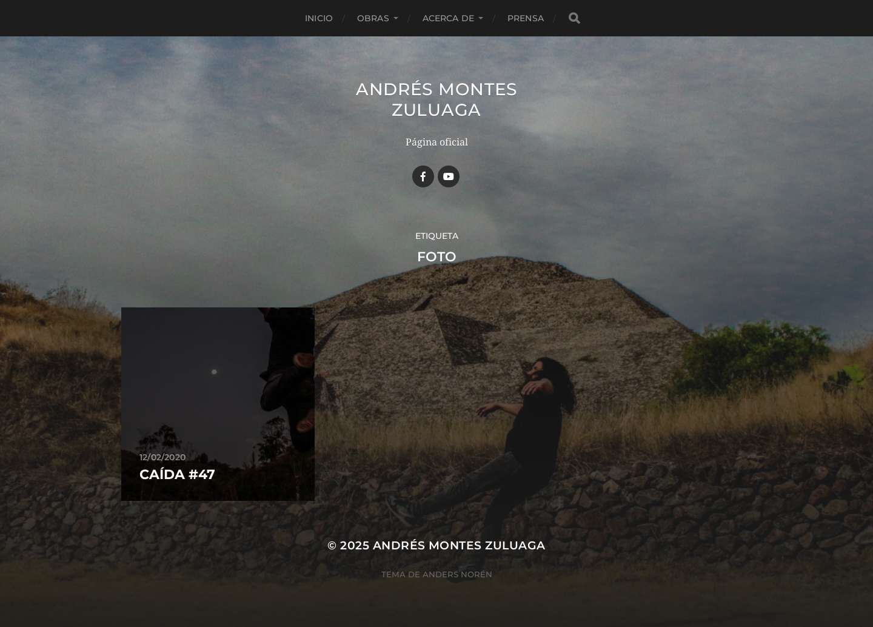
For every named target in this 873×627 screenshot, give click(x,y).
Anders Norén (457, 574)
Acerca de (448, 18)
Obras (373, 18)
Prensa (525, 18)
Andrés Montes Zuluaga (436, 99)
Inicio (319, 18)
